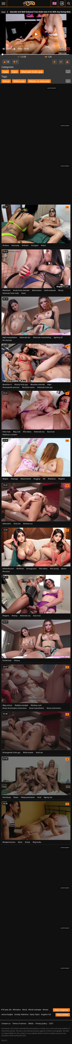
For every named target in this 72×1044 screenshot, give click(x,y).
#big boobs (37, 842)
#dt (44, 479)
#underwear (7, 661)
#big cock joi (7, 705)
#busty (60, 290)
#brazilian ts (7, 385)
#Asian (45, 1010)
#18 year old (6, 1010)
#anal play (15, 245)
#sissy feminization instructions (14, 708)
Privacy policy (41, 1023)
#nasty (27, 842)
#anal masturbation (36, 708)
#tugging (36, 479)
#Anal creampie (34, 1010)
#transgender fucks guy (11, 753)
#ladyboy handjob (21, 705)
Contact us (5, 1023)
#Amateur (17, 1010)
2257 (51, 1023)
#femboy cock (36, 705)
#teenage (14, 479)
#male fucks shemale (21, 290)
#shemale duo (24, 337)
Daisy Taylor (35, 1014)
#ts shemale (7, 340)
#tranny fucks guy (21, 385)
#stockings (6, 797)
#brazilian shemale (37, 385)
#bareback (6, 290)
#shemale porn (8, 569)
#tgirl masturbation (9, 337)
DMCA (31, 1023)
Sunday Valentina (21, 1014)
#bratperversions (8, 842)
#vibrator (25, 245)
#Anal (24, 1010)
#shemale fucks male (10, 293)
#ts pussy (6, 571)
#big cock (16, 432)
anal (5, 71)
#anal (6, 81)
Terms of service (19, 1023)
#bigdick (61, 479)
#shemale (19, 81)
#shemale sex (39, 432)
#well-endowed (50, 290)
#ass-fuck (50, 432)
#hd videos (27, 432)
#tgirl (49, 385)
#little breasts (28, 753)
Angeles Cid (46, 1014)
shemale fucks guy (31, 71)
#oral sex (17, 524)
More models (62, 1015)
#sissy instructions (54, 708)
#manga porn (31, 569)
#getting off (58, 337)
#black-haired (25, 479)
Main (3, 12)
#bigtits (5, 479)
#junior (63, 569)
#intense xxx (28, 524)
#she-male (6, 432)
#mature (5, 245)
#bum (20, 842)
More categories (61, 1010)
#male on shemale (39, 81)
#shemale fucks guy (44, 387)
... (68, 71)
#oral (39, 797)
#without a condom (9, 435)
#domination (37, 290)
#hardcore (52, 479)
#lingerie (5, 616)
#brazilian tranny (28, 387)
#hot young (54, 569)
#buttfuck (20, 569)
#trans (43, 245)
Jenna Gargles (7, 1014)
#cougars (34, 245)
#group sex (48, 797)
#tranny (14, 616)
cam (14, 71)
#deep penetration (28, 797)
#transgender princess (10, 387)
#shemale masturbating (42, 337)
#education (6, 524)
